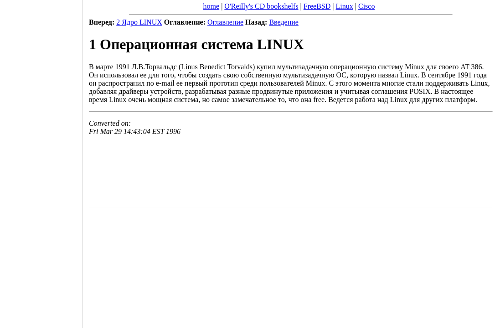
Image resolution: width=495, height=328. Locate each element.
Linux (344, 6)
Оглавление (225, 22)
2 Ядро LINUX (139, 22)
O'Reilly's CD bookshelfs (261, 6)
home (211, 6)
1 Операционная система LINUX (196, 44)
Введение (284, 22)
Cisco (366, 6)
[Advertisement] (41, 160)
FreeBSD (317, 6)
